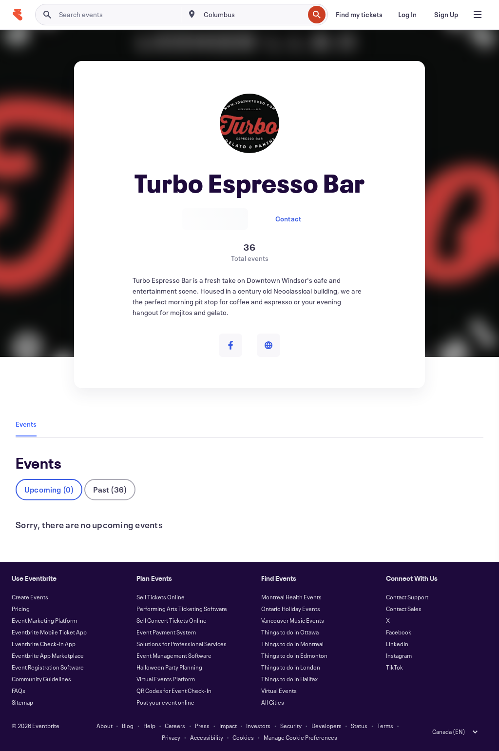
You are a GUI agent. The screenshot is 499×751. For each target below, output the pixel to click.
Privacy (171, 737)
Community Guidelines (41, 679)
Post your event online (165, 702)
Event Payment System (166, 632)
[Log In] (407, 14)
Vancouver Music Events (292, 620)
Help (149, 726)
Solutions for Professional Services (181, 644)
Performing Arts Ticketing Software (181, 609)
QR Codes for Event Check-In (173, 690)
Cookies (243, 737)
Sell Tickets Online (160, 597)
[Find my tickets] (359, 14)
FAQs (18, 690)
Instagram (399, 655)
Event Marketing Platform (44, 620)
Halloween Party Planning (169, 667)
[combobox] (253, 14)
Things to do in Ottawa (290, 632)
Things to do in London (290, 667)
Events (26, 424)
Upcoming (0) (49, 489)
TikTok (394, 667)
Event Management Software (173, 655)
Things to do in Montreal (292, 644)
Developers (326, 726)
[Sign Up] (446, 14)
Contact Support (407, 597)
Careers (175, 726)
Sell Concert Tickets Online (171, 620)
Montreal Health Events (291, 597)
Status (359, 726)
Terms (385, 726)
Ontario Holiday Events (290, 609)
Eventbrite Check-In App (44, 644)
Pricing (21, 609)
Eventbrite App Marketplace (48, 655)
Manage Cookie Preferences (300, 737)
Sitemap (22, 702)
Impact (228, 726)
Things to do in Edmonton (294, 655)
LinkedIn (397, 644)
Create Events (30, 597)
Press (202, 726)
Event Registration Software (48, 667)
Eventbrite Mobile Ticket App (49, 632)
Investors (258, 726)
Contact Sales (404, 609)
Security (291, 726)
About (104, 726)
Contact (288, 218)
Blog (128, 726)
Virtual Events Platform (165, 679)
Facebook (398, 632)
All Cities (272, 702)
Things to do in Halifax (289, 679)
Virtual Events (279, 690)
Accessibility (206, 737)
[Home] (17, 14)
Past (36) (110, 489)
